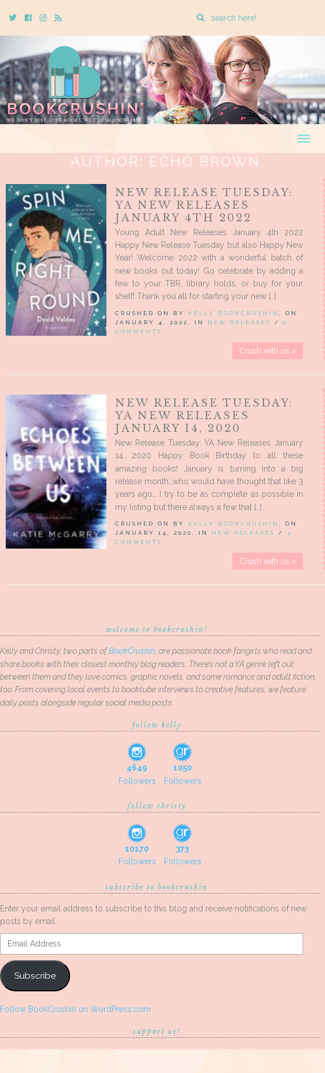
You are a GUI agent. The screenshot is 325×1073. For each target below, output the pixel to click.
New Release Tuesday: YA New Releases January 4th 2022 (204, 205)
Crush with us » (267, 350)
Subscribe (35, 975)
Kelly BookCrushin (233, 313)
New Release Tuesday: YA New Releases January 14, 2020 (204, 416)
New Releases (239, 322)
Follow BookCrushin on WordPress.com (75, 1009)
